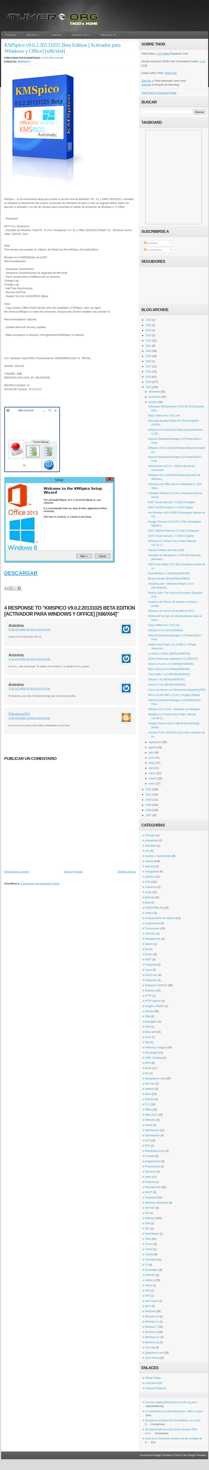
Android (56, 35)
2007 (148, 815)
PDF (147, 1145)
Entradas (150, 243)
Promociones (152, 1166)
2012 (148, 789)
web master (151, 1300)
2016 (148, 371)
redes (148, 1176)
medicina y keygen (155, 1047)
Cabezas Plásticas (155, 1388)
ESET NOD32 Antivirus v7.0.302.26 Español (173, 530)
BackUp (149, 897)
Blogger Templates (197, 1455)
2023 (148, 335)
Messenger (151, 1052)
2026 (148, 319)
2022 (148, 340)
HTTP (148, 995)
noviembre (155, 396)
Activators (150, 845)
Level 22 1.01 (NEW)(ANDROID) (167, 684)
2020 (148, 350)
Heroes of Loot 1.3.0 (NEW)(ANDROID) (170, 663)
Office (148, 1109)
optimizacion (152, 1130)
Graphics (150, 990)
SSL (147, 1228)
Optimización (152, 1135)
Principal (10, 35)
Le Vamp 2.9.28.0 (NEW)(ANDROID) (169, 653)
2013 (148, 387)
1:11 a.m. (58, 58)
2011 (148, 794)
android (149, 861)
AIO (147, 850)
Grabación (151, 980)
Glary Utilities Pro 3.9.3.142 (163, 625)
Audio (148, 892)
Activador (150, 835)
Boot (147, 902)
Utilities (149, 1280)
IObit (147, 1016)
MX (147, 1073)
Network (149, 1088)
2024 (148, 330)
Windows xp (152, 1342)
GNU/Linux (151, 975)
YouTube (150, 1347)
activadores (151, 840)
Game (148, 969)
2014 (148, 382)
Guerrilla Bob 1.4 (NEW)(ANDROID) (169, 573)
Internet (149, 1011)
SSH (147, 1223)
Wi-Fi (148, 1306)
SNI (147, 1213)
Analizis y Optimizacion (158, 856)
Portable (150, 1156)
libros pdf (150, 1031)
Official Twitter (153, 1377)
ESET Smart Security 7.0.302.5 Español (171, 535)
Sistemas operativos (156, 1202)
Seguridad (151, 1197)
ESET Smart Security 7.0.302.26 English (171, 502)
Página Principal (73, 871)
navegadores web (155, 1078)
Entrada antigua (127, 871)
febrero (153, 778)
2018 (148, 361)
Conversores (152, 928)
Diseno (149, 944)
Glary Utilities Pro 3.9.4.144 (163, 415)
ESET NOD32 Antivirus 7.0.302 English (170, 507)
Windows (150, 1311)
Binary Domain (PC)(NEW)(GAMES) (169, 578)
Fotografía (151, 964)
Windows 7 (34, 35)
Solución (146, 80)
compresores (152, 923)
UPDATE (150, 1275)
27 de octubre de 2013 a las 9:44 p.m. (29, 718)
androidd (150, 866)
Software (150, 1218)
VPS (147, 1295)
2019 (148, 356)
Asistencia (151, 887)
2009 (148, 804)
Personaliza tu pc (155, 1150)
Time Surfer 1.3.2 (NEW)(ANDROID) (169, 674)
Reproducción (153, 1187)
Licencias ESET (154, 1383)
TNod (148, 1238)
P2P (147, 1140)
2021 (148, 345)
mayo (152, 762)
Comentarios (153, 250)
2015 (148, 376)
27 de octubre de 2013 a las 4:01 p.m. (29, 659)
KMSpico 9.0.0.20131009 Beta (165, 630)
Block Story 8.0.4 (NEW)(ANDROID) (169, 669)
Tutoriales (150, 1259)
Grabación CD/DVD (156, 985)
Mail (147, 1042)
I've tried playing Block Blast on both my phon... (172, 1402)
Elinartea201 (19, 714)
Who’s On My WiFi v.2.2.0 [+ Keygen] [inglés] (174, 695)
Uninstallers (152, 1269)
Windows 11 (152, 1321)
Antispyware (152, 871)
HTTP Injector (153, 1000)
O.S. (147, 1104)
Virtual (148, 1285)
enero (152, 783)
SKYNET (150, 1207)
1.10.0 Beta (162, 53)
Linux (148, 1037)
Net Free (150, 1083)
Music (148, 1068)
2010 (148, 799)
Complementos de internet (160, 918)
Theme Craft (180, 1455)
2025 (148, 325)
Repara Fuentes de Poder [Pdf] (166, 550)
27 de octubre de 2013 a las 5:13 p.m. (29, 688)
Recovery (150, 1171)
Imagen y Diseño (154, 1006)
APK (147, 881)
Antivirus (150, 876)
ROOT (148, 1192)
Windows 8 (24, 62)
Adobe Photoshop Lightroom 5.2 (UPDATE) (173, 658)
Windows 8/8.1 (81, 35)
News (148, 1094)
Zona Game (152, 1357)
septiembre (155, 742)
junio (151, 757)
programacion (153, 1161)
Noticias (149, 1099)
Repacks (150, 1182)
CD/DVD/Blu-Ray (155, 907)
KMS (148, 1026)
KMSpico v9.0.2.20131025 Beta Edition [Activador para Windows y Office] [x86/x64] (62, 48)
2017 (148, 366)
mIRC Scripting (153, 1057)
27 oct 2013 (47, 58)
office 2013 (151, 1114)
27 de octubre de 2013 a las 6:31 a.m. (30, 629)
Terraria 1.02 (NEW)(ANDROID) (166, 679)
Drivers (149, 954)
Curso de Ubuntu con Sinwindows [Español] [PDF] (177, 689)
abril (151, 768)
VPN (147, 1290)
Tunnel (149, 1249)
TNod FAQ (170, 73)
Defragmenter (153, 938)
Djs (147, 949)
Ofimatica (150, 1119)
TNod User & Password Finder (159, 92)
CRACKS (150, 933)
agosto (152, 747)
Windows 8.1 (152, 1337)
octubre (153, 402)
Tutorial (149, 1254)
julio (151, 752)
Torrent (149, 1244)
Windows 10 (108, 35)
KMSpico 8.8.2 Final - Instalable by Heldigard (174, 709)
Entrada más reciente (16, 871)
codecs (149, 912)
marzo (152, 773)
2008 (148, 810)
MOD (148, 1063)
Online (148, 1125)
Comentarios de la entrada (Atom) (40, 883)
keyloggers (151, 1021)
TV (146, 1264)
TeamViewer (152, 1233)
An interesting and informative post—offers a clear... (174, 1411)
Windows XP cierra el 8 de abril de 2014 (171, 610)
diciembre (154, 391)
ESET (148, 959)
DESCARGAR (21, 573)
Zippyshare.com (154, 1352)
